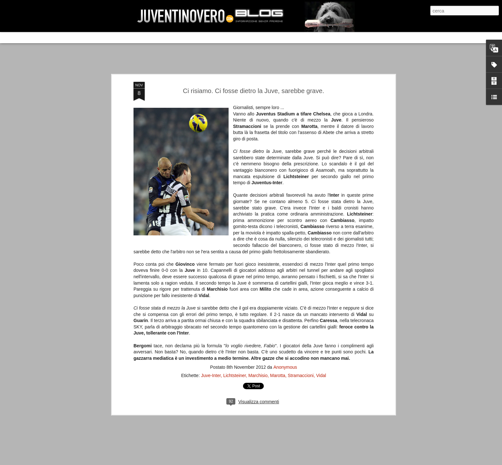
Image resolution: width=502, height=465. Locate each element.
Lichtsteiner (234, 247)
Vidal (321, 247)
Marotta (277, 247)
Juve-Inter (211, 247)
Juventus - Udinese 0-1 (141, 359)
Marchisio (258, 247)
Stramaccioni (301, 247)
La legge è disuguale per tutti (147, 413)
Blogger (342, 460)
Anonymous (285, 239)
